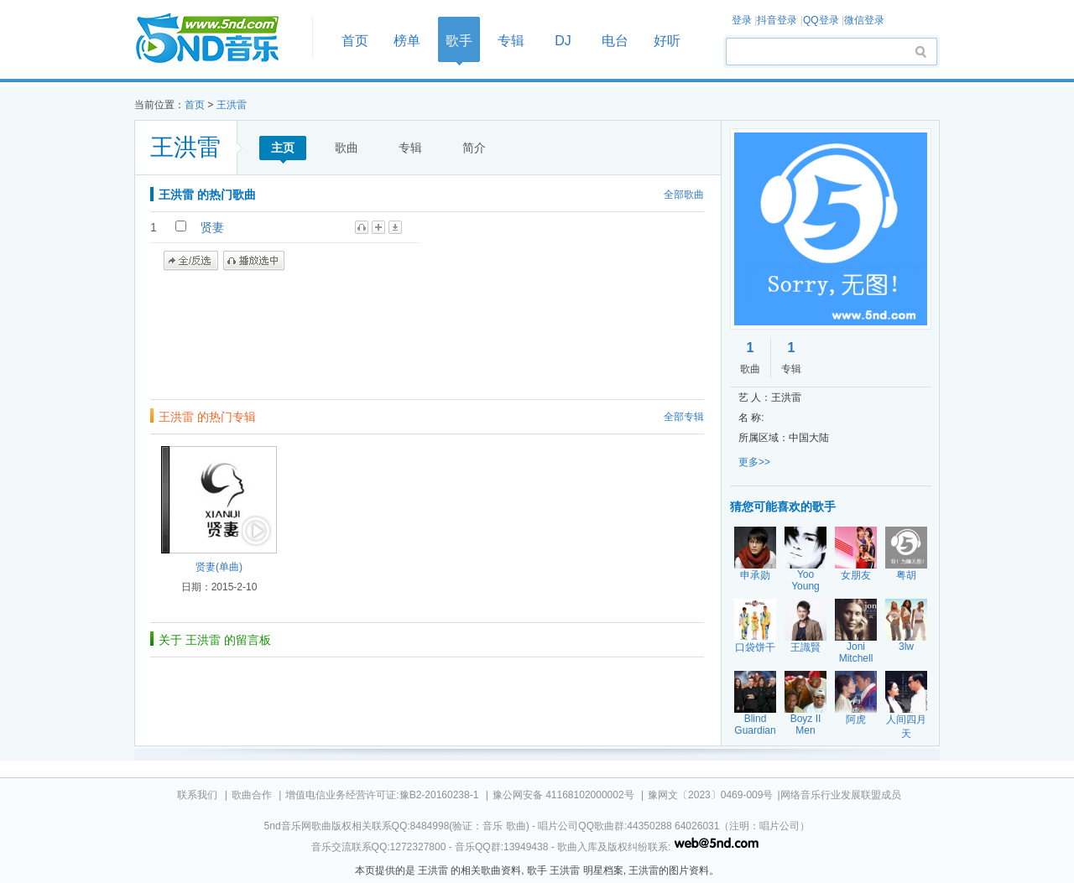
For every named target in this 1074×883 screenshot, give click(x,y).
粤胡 (906, 575)
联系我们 (197, 795)
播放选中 (253, 261)
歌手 (459, 41)
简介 (474, 147)
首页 (218, 39)
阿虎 (856, 719)
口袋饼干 (755, 647)
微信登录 (864, 20)
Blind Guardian (754, 724)
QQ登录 (821, 20)
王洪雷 (231, 105)
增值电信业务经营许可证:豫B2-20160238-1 (381, 795)
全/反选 (191, 261)
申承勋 (755, 575)
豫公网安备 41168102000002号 (563, 795)
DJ (563, 41)
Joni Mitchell (856, 652)
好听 (667, 41)
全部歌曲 (684, 194)
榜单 (407, 41)
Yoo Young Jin (805, 586)
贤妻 (212, 227)
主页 (283, 147)
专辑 (511, 41)
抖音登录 (777, 20)
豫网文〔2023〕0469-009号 (710, 795)
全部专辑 (684, 417)
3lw (906, 646)
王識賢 (805, 647)
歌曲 (346, 147)
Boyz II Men (805, 724)
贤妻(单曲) (219, 567)
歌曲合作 (252, 795)
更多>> (754, 462)
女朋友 (856, 575)
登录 (742, 20)
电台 (615, 41)
